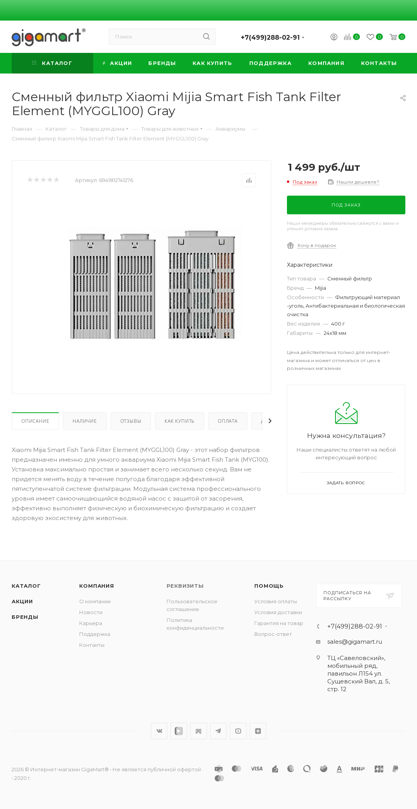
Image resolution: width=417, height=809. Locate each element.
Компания (96, 586)
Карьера (90, 623)
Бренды (25, 617)
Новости (91, 612)
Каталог (26, 586)
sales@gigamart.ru (354, 641)
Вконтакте (159, 731)
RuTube (198, 731)
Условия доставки (278, 612)
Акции (22, 601)
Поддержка (94, 634)
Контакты (91, 645)
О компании (95, 601)
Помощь (269, 586)
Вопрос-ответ (273, 634)
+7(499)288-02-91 (270, 37)
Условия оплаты (275, 601)
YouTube (238, 731)
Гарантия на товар (278, 623)
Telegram (218, 731)
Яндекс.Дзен (258, 731)
